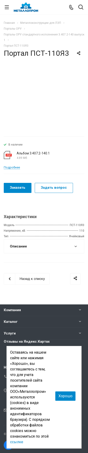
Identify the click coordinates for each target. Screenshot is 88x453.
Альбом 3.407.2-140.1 (33, 153)
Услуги (10, 333)
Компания (12, 310)
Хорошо (65, 396)
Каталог (11, 322)
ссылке (16, 442)
